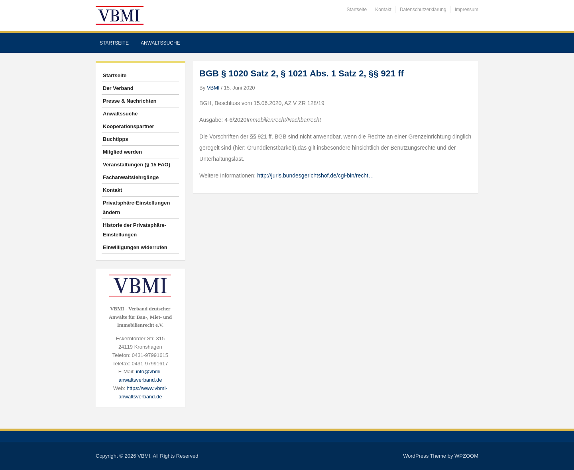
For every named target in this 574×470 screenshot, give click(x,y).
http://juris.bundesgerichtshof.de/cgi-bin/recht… (315, 175)
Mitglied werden (122, 152)
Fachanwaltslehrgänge (131, 177)
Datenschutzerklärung (423, 9)
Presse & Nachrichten (129, 101)
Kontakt (383, 9)
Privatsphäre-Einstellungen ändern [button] (136, 207)
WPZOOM (466, 456)
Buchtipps (115, 139)
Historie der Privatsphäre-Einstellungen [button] (134, 230)
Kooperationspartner (128, 126)
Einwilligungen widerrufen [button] (135, 247)
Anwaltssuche (160, 43)
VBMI (213, 88)
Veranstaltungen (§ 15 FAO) (136, 165)
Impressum (466, 9)
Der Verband (118, 88)
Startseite (357, 9)
